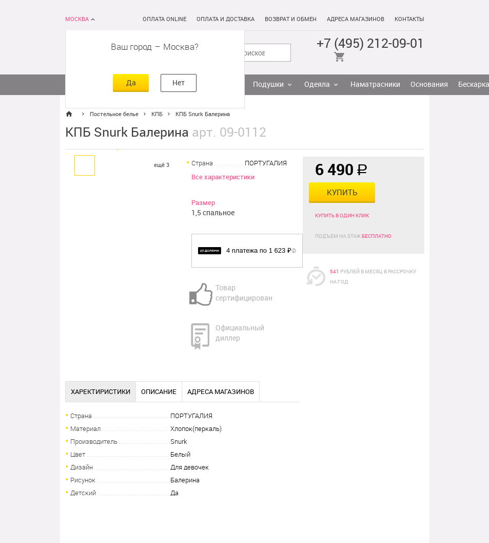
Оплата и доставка (226, 19)
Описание (159, 392)
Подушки (268, 84)
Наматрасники (375, 84)
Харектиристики (100, 392)
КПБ (157, 114)
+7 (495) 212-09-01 (370, 43)
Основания (429, 84)
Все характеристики (223, 177)
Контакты (409, 19)
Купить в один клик (342, 216)
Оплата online (164, 19)
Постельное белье (114, 114)
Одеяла (317, 84)
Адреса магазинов (355, 19)
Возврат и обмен (291, 19)
